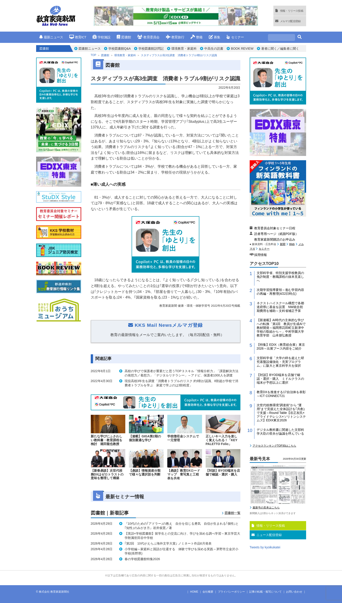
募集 (214, 37)
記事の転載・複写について (265, 591)
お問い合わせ (294, 591)
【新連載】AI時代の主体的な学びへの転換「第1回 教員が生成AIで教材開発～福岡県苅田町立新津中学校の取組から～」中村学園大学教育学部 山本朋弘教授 (281, 327)
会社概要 (207, 591)
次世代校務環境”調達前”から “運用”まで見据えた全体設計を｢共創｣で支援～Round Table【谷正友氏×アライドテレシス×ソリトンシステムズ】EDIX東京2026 (281, 412)
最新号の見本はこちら (266, 507)
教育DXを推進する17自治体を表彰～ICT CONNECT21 (281, 394)
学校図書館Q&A (119, 48)
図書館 (124, 37)
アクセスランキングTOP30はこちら (274, 445)
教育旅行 (175, 37)
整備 (196, 37)
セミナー (235, 37)
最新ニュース (51, 37)
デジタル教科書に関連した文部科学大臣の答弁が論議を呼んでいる (280, 431)
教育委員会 (148, 37)
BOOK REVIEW (242, 48)
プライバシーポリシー (231, 591)
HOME (194, 591)
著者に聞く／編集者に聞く (280, 48)
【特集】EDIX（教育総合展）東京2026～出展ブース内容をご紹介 (281, 346)
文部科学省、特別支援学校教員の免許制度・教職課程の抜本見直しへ (280, 276)
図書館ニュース (90, 48)
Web (292, 244)
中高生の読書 (213, 48)
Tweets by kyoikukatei (265, 547)
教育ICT (77, 37)
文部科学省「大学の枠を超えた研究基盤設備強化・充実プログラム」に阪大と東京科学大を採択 (280, 361)
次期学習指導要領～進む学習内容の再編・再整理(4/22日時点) (280, 291)
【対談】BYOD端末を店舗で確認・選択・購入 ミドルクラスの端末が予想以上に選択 (280, 378)
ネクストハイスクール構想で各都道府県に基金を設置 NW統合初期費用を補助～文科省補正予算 (280, 307)
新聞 (282, 244)
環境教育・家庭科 (184, 48)
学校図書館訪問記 (151, 48)
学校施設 (101, 37)
